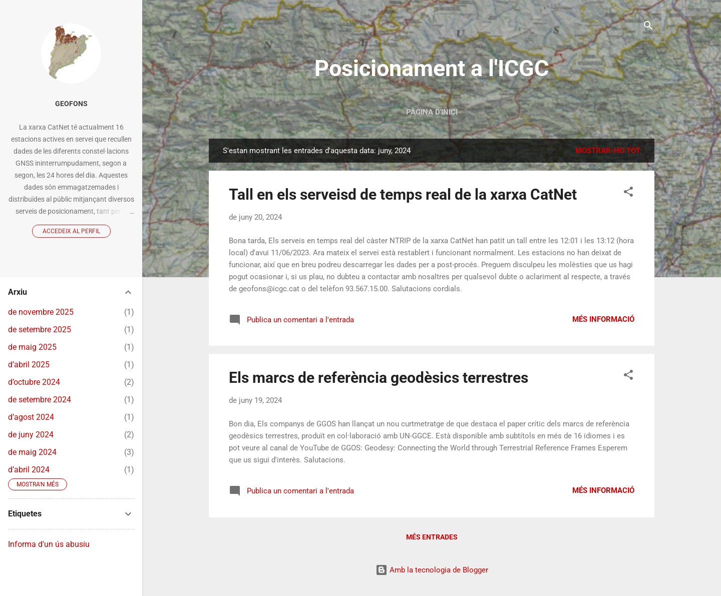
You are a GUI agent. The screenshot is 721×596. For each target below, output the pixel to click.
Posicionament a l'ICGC (431, 68)
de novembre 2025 (41, 312)
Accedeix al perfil (71, 231)
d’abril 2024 (29, 469)
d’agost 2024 (31, 417)
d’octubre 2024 (34, 382)
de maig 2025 (32, 347)
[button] (628, 193)
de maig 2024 (32, 452)
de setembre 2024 (39, 399)
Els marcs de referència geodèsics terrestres (378, 377)
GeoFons (71, 104)
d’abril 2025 (29, 364)
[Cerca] (648, 27)
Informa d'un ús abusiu (49, 544)
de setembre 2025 (39, 329)
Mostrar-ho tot (607, 150)
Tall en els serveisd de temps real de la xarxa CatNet (403, 194)
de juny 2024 (31, 434)
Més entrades (432, 537)
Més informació (603, 319)
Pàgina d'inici (432, 112)
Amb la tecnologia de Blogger (432, 569)
